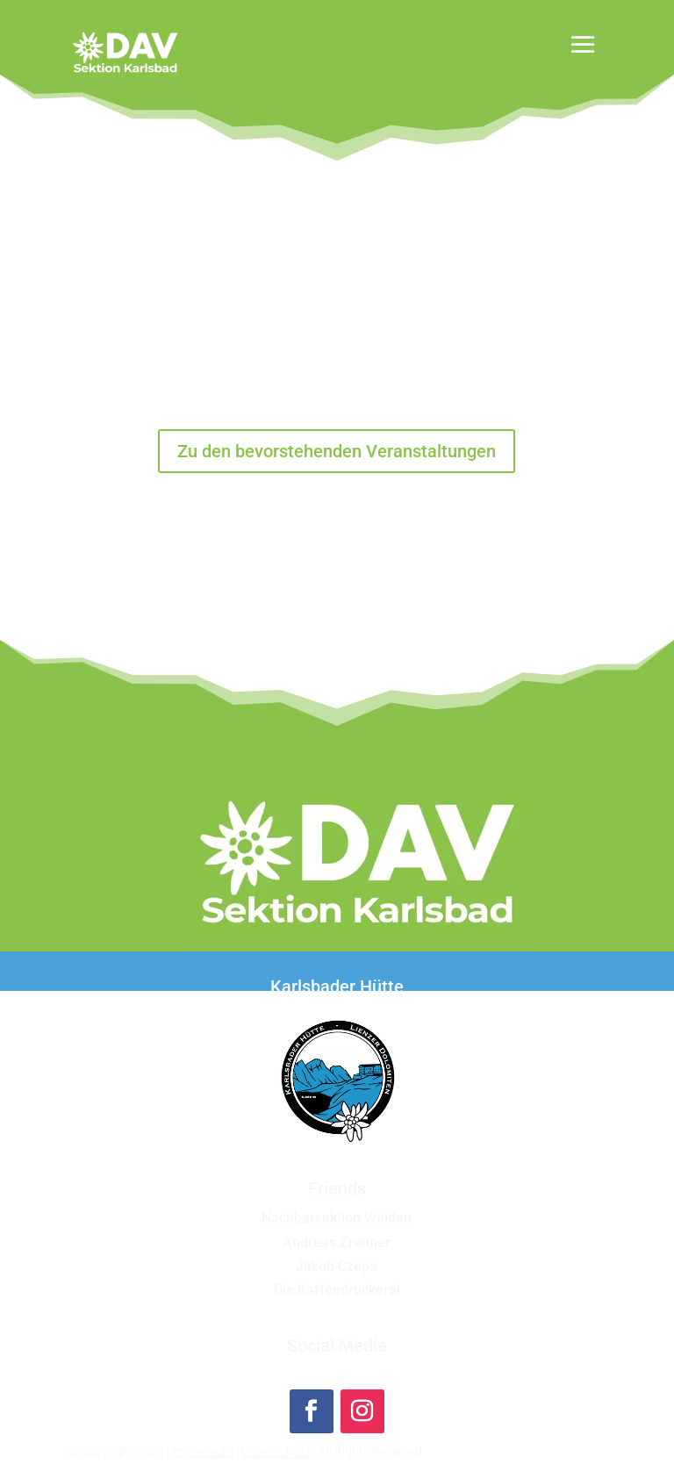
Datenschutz (276, 1452)
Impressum (202, 1452)
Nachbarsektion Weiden (337, 1217)
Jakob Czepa (336, 1266)
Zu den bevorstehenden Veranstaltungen (336, 451)
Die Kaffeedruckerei (337, 1289)
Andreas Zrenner (337, 1242)
